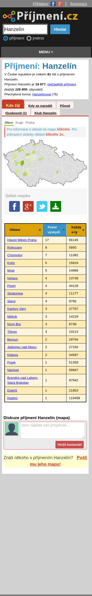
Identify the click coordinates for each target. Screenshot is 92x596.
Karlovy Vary (16, 309)
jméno (38, 38)
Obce (9, 122)
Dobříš (12, 390)
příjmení (17, 38)
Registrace (78, 4)
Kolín (11, 263)
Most (10, 270)
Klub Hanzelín (46, 113)
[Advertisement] (46, 529)
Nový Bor (14, 324)
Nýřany (12, 278)
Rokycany (14, 247)
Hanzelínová (41, 94)
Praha (30, 122)
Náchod (13, 370)
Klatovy (12, 355)
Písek (11, 362)
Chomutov (15, 255)
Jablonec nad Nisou (22, 347)
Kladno (12, 398)
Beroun (12, 339)
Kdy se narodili (40, 106)
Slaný (11, 301)
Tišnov (12, 331)
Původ (65, 106)
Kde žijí (13, 105)
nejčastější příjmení (61, 84)
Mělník (12, 316)
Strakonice (15, 293)
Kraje (19, 122)
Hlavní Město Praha (22, 240)
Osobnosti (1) (16, 113)
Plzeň (11, 286)
